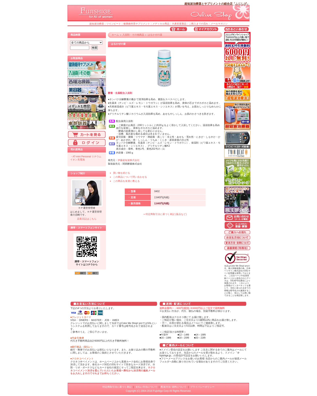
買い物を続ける (121, 173)
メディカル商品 (160, 23)
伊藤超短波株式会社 (128, 160)
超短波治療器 (96, 23)
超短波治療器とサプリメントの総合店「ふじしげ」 (216, 3)
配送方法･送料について (173, 386)
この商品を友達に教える (126, 181)
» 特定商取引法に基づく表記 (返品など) (165, 214)
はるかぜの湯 (155, 34)
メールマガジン (219, 23)
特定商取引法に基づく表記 (117, 386)
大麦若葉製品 (179, 23)
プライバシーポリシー (202, 386)
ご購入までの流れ (198, 23)
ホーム (115, 34)
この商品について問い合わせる (130, 177)
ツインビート (113, 23)
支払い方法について (146, 386)
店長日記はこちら (86, 218)
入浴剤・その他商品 (133, 34)
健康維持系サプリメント (136, 23)
